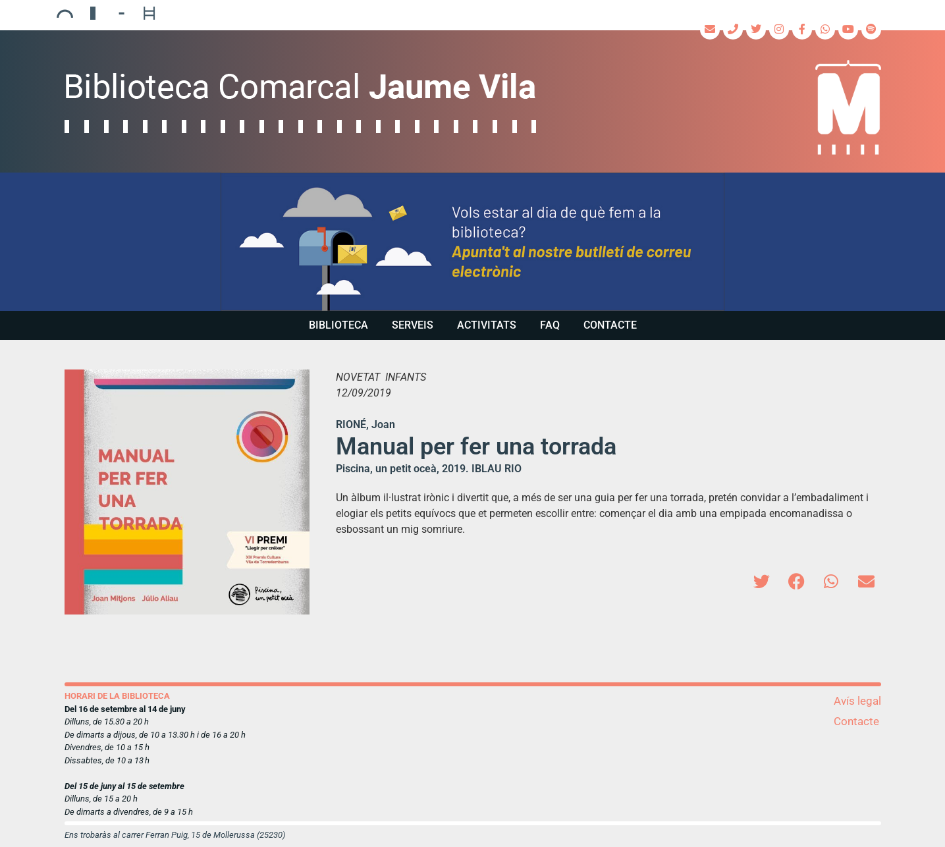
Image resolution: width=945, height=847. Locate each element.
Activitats (486, 325)
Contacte (610, 325)
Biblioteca (338, 325)
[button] (472, 242)
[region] (472, 242)
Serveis (412, 325)
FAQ (550, 325)
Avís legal (857, 700)
